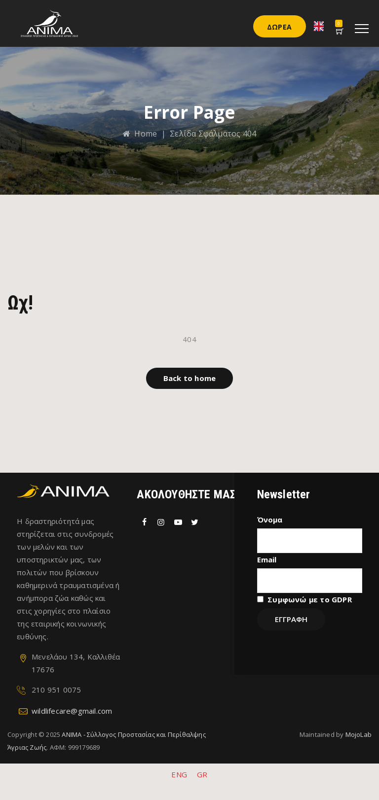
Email (267, 559)
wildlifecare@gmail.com (72, 711)
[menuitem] (179, 774)
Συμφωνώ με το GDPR (309, 599)
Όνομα (270, 519)
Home (140, 133)
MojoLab (358, 734)
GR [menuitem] (202, 774)
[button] (189, 378)
